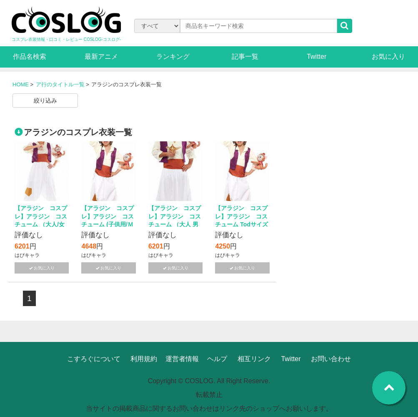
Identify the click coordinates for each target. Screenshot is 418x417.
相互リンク (254, 358)
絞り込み (45, 100)
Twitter (316, 56)
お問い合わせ (331, 358)
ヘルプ (217, 358)
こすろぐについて (93, 358)
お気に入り (388, 56)
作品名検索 (29, 56)
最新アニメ (101, 56)
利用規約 (143, 358)
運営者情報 (182, 358)
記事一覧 (245, 56)
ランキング (173, 56)
